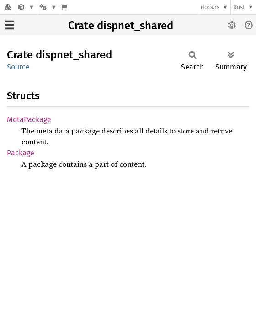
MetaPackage (29, 119)
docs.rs (210, 7)
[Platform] (48, 7)
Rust (239, 7)
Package (20, 153)
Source (18, 67)
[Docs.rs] (8, 7)
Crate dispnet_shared (120, 25)
